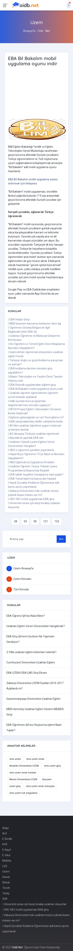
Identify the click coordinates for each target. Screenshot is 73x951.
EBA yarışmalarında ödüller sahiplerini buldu (36, 421)
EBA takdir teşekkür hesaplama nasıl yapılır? (36, 474)
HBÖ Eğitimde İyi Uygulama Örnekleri (32, 462)
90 (35, 521)
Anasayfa (29, 30)
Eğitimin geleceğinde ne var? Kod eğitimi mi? (37, 417)
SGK (4, 898)
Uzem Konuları (18, 578)
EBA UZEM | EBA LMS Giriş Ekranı (26, 672)
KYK (4, 844)
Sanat (6, 877)
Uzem (6, 871)
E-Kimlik (7, 838)
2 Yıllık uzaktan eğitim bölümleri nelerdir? (31, 652)
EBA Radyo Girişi (20, 319)
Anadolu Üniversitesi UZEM (24, 765)
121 (45, 521)
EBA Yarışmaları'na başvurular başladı (33, 478)
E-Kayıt (6, 849)
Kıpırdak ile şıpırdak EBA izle (26, 437)
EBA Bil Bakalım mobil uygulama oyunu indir (36, 388)
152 (57, 521)
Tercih (6, 887)
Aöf (4, 833)
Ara (61, 538)
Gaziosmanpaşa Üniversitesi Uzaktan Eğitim (33, 698)
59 (25, 521)
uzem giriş (15, 786)
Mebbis (6, 860)
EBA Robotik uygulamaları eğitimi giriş (33, 384)
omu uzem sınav (35, 759)
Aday (5, 828)
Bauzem (47, 779)
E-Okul (6, 855)
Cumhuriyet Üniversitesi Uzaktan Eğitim (30, 662)
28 (15, 521)
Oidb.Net (17, 947)
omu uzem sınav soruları (22, 772)
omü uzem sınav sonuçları (40, 786)
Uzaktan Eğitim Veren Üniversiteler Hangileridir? (35, 626)
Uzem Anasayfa (19, 568)
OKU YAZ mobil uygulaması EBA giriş (32, 499)
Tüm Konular (17, 589)
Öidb (40, 30)
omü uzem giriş (52, 765)
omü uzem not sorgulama (23, 793)
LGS (4, 866)
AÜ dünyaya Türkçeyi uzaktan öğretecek (34, 433)
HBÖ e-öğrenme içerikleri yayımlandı (32, 450)
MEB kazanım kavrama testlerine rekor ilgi (35, 323)
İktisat (6, 882)
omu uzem (15, 759)
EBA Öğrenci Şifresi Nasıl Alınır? (25, 615)
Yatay (6, 893)
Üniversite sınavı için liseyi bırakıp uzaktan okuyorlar (34, 904)
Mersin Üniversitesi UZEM (23, 779)
